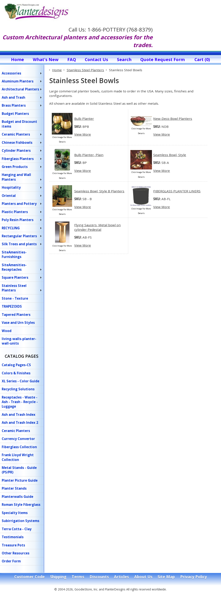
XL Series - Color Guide (20, 381)
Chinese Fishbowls (17, 142)
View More (82, 134)
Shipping (58, 576)
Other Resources (15, 553)
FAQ (71, 59)
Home (17, 59)
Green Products (15, 167)
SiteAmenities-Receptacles (14, 267)
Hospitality (11, 187)
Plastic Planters (15, 212)
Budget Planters (15, 113)
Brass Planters (14, 105)
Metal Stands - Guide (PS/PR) (19, 469)
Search (124, 59)
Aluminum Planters (17, 81)
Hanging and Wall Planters (16, 176)
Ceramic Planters (16, 134)
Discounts (99, 576)
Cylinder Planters (16, 150)
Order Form (11, 561)
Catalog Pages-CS (16, 365)
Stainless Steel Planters (14, 287)
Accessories (11, 73)
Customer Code (29, 576)
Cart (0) (202, 59)
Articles (121, 576)
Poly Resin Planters (17, 220)
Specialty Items (15, 513)
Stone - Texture (15, 298)
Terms (78, 576)
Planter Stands (14, 488)
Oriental (9, 195)
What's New (45, 59)
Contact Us (96, 59)
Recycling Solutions (18, 389)
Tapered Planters (16, 314)
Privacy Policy (193, 576)
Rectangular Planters (19, 236)
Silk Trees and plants (19, 244)
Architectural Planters (20, 89)
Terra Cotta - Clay (17, 529)
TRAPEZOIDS (12, 306)
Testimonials (13, 537)
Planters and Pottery (19, 203)
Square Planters (15, 277)
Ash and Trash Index (18, 414)
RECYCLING (11, 228)
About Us (143, 576)
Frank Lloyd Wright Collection (18, 457)
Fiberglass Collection (19, 447)
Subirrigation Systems (20, 521)
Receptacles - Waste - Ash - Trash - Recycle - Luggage (20, 402)
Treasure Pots (13, 545)
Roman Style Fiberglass (21, 504)
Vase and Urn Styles (18, 322)
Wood (6, 331)
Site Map (166, 576)
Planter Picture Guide (20, 480)
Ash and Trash (13, 97)
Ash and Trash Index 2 (20, 422)
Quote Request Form (162, 59)
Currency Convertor (18, 439)
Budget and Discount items (19, 123)
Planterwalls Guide (17, 496)
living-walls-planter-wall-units (19, 341)
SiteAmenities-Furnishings (14, 254)
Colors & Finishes (16, 373)
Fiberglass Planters (18, 159)
